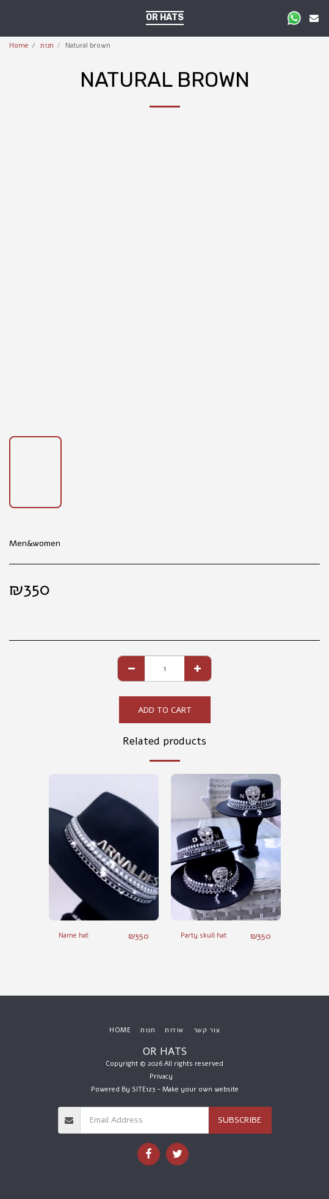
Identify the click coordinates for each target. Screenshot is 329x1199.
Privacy (161, 1076)
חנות (47, 45)
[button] (13, 17)
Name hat (74, 935)
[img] (104, 847)
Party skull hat (203, 935)
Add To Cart (165, 710)
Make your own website (200, 1089)
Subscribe (239, 1120)
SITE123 (143, 1089)
